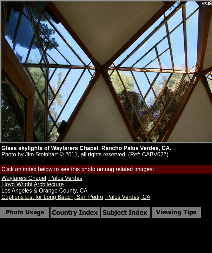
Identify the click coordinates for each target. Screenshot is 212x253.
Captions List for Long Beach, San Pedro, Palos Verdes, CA (75, 197)
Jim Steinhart (41, 154)
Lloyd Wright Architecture (32, 184)
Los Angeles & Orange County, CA (44, 191)
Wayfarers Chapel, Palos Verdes (41, 178)
